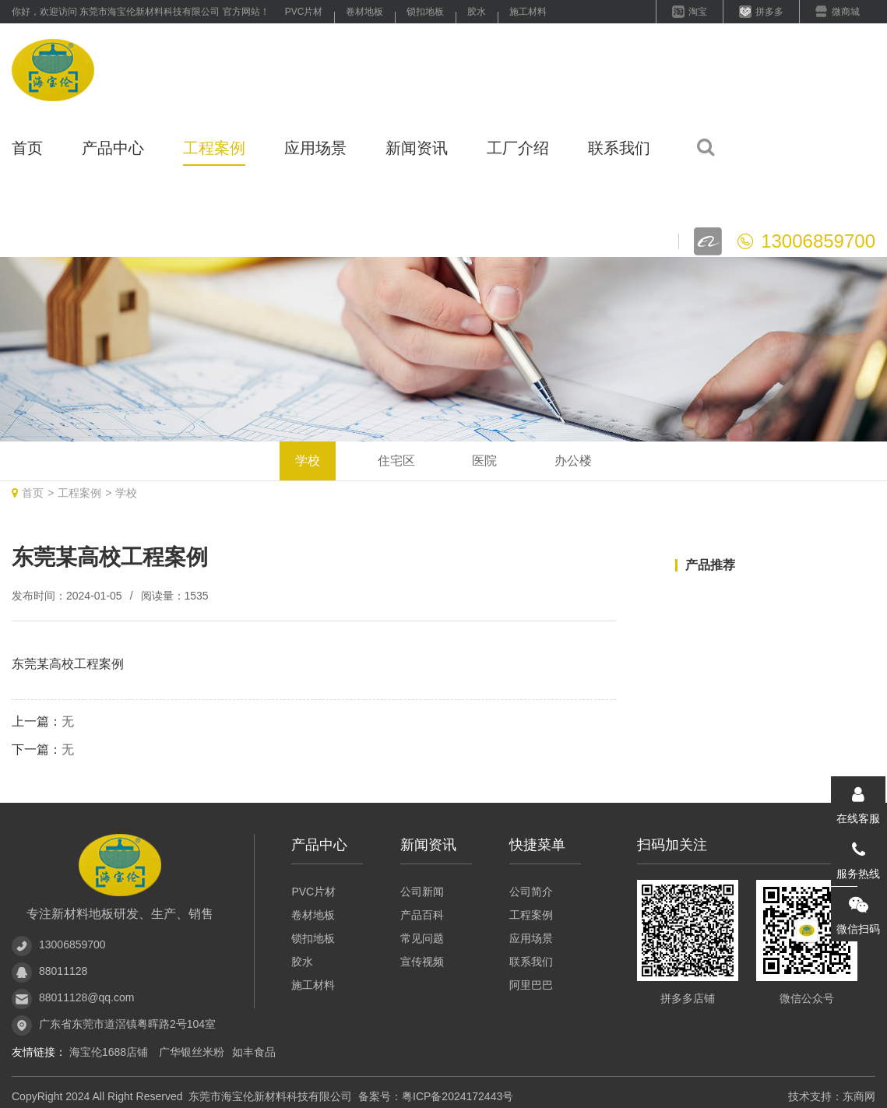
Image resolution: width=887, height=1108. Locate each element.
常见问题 (422, 938)
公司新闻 (422, 891)
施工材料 (528, 11)
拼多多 (769, 11)
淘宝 (697, 11)
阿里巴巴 (531, 985)
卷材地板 (364, 11)
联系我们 (619, 148)
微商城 (846, 11)
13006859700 (72, 944)
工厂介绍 (518, 148)
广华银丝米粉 (191, 1052)
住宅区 (396, 460)
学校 (307, 460)
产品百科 (422, 915)
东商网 (859, 1096)
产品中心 (113, 148)
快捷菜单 (537, 845)
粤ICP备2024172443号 (457, 1096)
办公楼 (573, 460)
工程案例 (214, 148)
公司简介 (531, 891)
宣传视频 (422, 961)
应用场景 (315, 148)
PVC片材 (304, 11)
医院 (484, 460)
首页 (27, 148)
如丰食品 (254, 1052)
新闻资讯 (416, 148)
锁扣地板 (425, 11)
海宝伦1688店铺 (110, 1052)
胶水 (476, 11)
